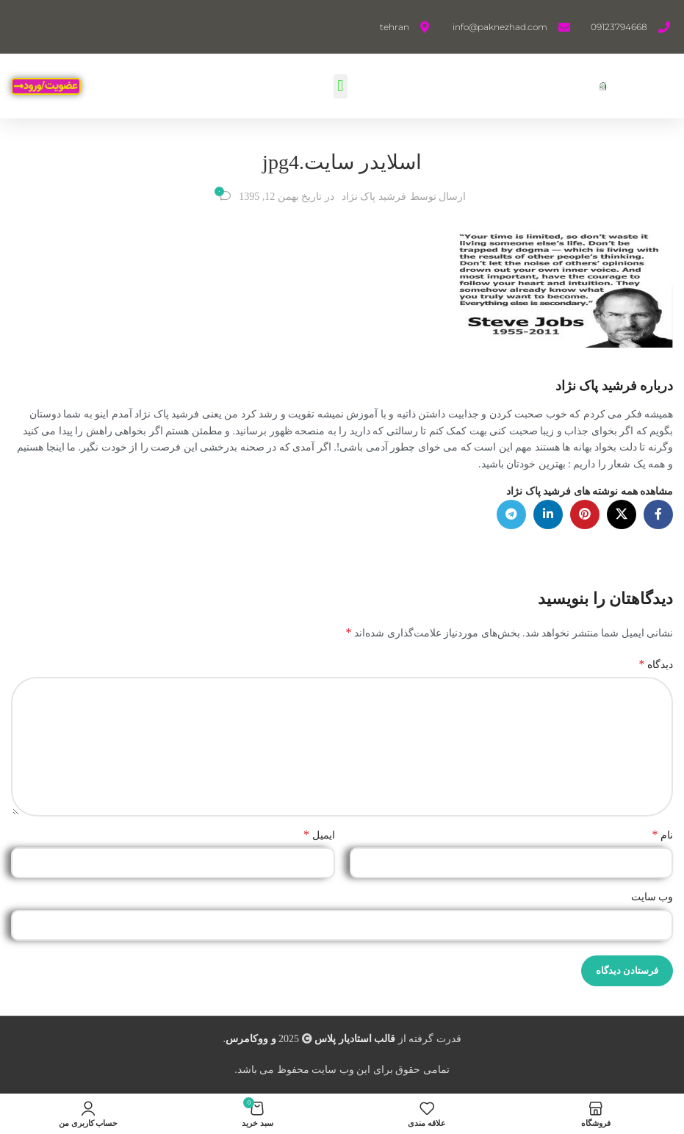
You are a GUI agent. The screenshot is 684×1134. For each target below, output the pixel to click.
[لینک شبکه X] (621, 514)
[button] (341, 86)
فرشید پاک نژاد (374, 196)
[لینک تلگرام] (511, 514)
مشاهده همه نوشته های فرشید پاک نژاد (589, 491)
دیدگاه (656, 664)
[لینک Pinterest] (585, 514)
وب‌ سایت (652, 896)
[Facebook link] (658, 514)
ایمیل (319, 834)
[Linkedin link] (548, 514)
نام (663, 834)
